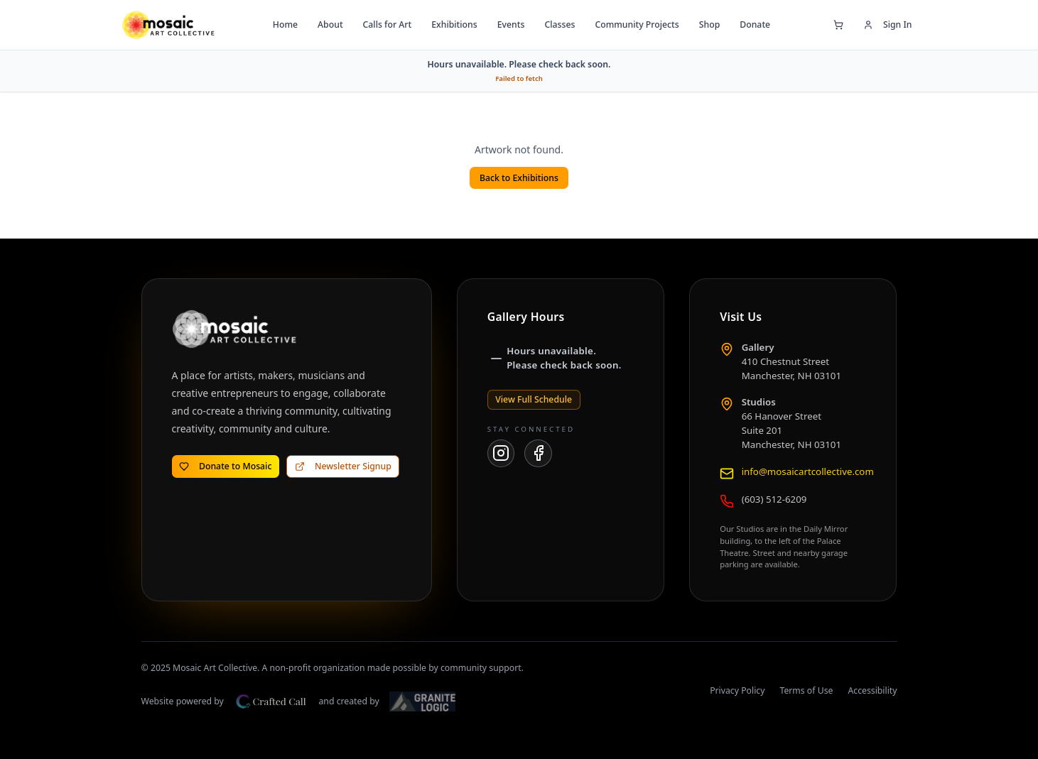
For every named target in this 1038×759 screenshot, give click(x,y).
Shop (709, 24)
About (330, 24)
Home (285, 24)
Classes (559, 24)
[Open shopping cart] (838, 24)
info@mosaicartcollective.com (808, 471)
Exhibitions (454, 24)
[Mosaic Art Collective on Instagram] (501, 453)
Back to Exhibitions (519, 178)
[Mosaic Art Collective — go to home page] (168, 25)
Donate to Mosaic (225, 466)
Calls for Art (387, 24)
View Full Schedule (533, 399)
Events (511, 24)
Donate (755, 24)
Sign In (887, 24)
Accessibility (872, 690)
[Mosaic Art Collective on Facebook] (538, 453)
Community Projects (637, 24)
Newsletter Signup (343, 466)
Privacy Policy (737, 690)
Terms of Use (806, 690)
